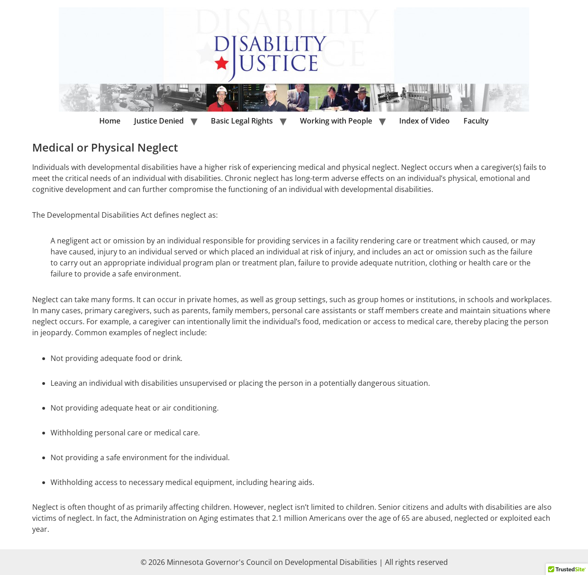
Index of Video (424, 121)
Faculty (476, 121)
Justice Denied (159, 121)
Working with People (336, 121)
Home (109, 121)
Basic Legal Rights (242, 121)
